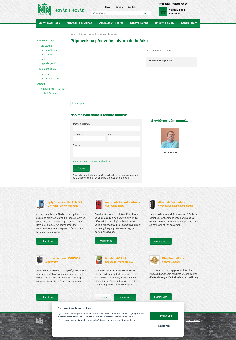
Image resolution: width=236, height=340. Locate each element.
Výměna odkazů (193, 320)
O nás (119, 7)
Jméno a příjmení (81, 124)
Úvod (108, 7)
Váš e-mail (78, 134)
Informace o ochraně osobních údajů (91, 161)
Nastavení (164, 325)
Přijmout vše (164, 315)
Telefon (111, 134)
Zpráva (76, 145)
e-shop (103, 297)
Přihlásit (164, 3)
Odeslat (81, 168)
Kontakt (132, 7)
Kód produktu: (154, 50)
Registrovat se (179, 3)
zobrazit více (47, 241)
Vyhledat (145, 13)
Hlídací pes (78, 103)
